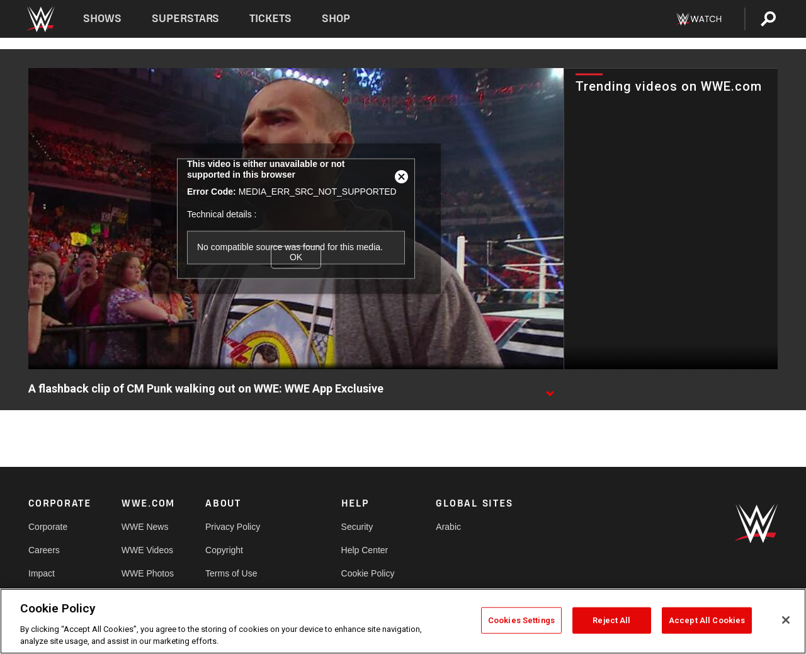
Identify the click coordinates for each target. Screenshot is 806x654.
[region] (403, 621)
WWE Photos (148, 573)
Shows (102, 19)
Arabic (448, 527)
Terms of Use (231, 573)
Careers (44, 550)
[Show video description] (550, 389)
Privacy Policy (232, 527)
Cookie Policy (368, 573)
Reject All (611, 620)
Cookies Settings (521, 620)
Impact (41, 573)
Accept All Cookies (707, 620)
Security (357, 527)
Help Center (365, 550)
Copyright (224, 550)
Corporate (47, 527)
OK (296, 257)
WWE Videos (147, 550)
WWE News (145, 527)
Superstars (186, 19)
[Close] (786, 620)
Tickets (270, 19)
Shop (336, 19)
